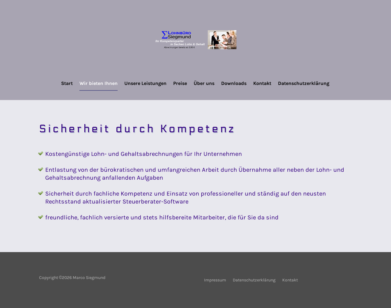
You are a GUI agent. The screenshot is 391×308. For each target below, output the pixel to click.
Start (67, 83)
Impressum (215, 280)
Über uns (204, 83)
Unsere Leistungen (145, 83)
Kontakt (262, 83)
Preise (180, 83)
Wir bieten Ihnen (98, 83)
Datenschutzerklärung (303, 83)
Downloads (234, 83)
